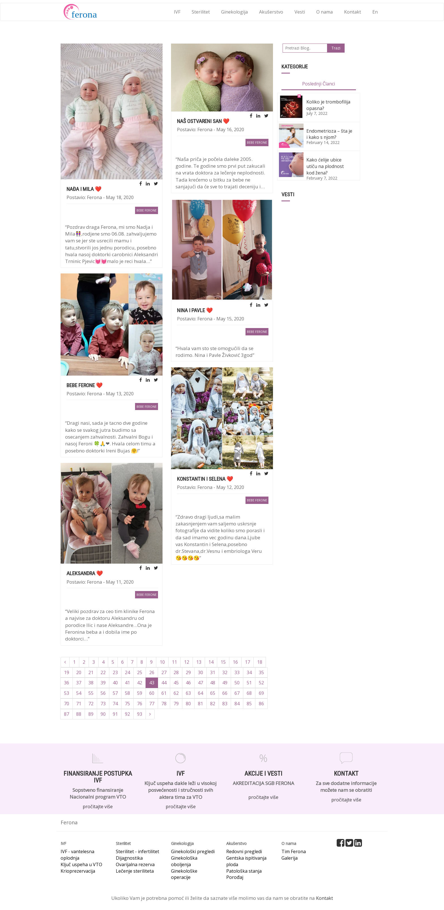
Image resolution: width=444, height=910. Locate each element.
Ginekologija (234, 12)
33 (237, 672)
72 (90, 703)
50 (237, 683)
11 (174, 662)
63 (188, 693)
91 (115, 714)
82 (212, 703)
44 (163, 683)
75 (127, 703)
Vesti (299, 12)
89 (90, 714)
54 (78, 693)
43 (151, 683)
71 (78, 703)
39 (103, 683)
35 (261, 672)
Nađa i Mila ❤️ (84, 189)
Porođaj (234, 877)
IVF (177, 12)
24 (127, 672)
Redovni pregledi (244, 851)
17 (247, 662)
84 (237, 703)
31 (212, 672)
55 (90, 693)
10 (162, 662)
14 (211, 662)
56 (103, 693)
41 (127, 683)
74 (115, 703)
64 (200, 693)
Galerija (289, 858)
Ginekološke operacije (184, 874)
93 (139, 714)
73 (103, 703)
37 (78, 683)
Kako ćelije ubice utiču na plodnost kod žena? (325, 166)
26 (151, 672)
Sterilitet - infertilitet (137, 851)
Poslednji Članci (318, 84)
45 (176, 683)
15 (223, 662)
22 (103, 672)
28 (176, 672)
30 (200, 672)
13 (198, 662)
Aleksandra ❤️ (85, 573)
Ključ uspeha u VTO (81, 864)
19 (66, 672)
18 (259, 662)
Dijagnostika (129, 858)
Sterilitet (201, 12)
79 (176, 703)
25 (139, 672)
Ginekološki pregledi (193, 851)
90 (103, 714)
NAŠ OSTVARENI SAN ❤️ (203, 121)
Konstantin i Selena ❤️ (205, 479)
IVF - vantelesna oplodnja (77, 854)
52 (261, 683)
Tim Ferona (293, 851)
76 (139, 703)
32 (224, 672)
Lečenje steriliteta (135, 871)
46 (188, 683)
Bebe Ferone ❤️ (85, 385)
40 (115, 683)
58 (127, 693)
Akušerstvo (271, 12)
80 (188, 703)
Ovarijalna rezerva (135, 864)
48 (212, 683)
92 (127, 714)
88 (78, 714)
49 (224, 683)
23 (115, 672)
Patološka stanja (244, 871)
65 (212, 693)
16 (235, 662)
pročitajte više (98, 806)
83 (224, 703)
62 (176, 693)
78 (163, 703)
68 (249, 693)
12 (186, 662)
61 (163, 693)
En (375, 12)
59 (139, 693)
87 (66, 714)
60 (151, 693)
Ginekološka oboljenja (184, 861)
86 (261, 703)
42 (139, 683)
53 (66, 693)
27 (163, 672)
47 (200, 683)
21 (90, 672)
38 (90, 683)
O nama (324, 12)
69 (261, 693)
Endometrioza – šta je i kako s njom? (329, 134)
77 (151, 703)
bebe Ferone (146, 210)
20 (78, 672)
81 (200, 703)
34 (249, 672)
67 (237, 693)
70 (66, 703)
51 (249, 683)
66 (224, 693)
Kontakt (352, 12)
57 (115, 693)
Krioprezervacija (78, 871)
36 (66, 683)
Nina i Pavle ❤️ (195, 310)
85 (249, 703)
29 (188, 672)
